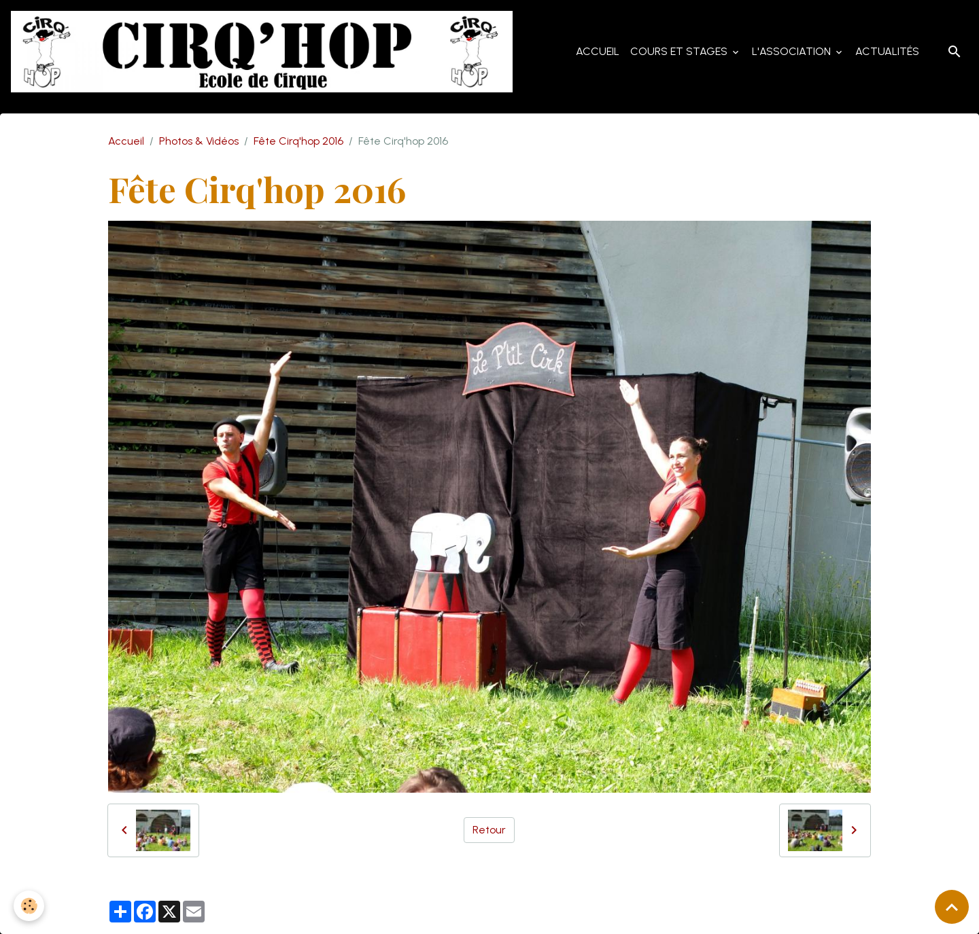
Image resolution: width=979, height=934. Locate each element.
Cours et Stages (680, 51)
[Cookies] (29, 906)
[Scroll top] (952, 907)
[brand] (264, 51)
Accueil (597, 51)
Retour (489, 829)
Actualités (887, 51)
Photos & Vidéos (199, 140)
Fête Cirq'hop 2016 (298, 140)
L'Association (793, 51)
